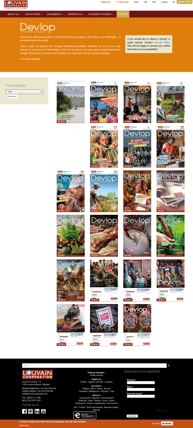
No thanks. (167, 423)
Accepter (155, 423)
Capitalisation (100, 403)
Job (145, 2)
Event (136, 2)
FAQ (154, 2)
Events (111, 401)
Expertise (96, 398)
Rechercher (11, 96)
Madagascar (94, 391)
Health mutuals (96, 375)
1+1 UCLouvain (122, 2)
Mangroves (105, 2)
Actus (105, 401)
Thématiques (16, 86)
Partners (97, 401)
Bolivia (100, 388)
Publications (80, 403)
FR (173, 2)
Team (90, 401)
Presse (90, 403)
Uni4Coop (82, 401)
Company (108, 382)
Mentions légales (111, 407)
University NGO (107, 398)
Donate (123, 14)
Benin (93, 388)
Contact (164, 2)
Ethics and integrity (95, 407)
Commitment (84, 398)
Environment (112, 403)
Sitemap (96, 410)
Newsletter (184, 2)
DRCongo (105, 391)
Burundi (107, 388)
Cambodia (83, 391)
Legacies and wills (95, 382)
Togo (112, 391)
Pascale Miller (162, 42)
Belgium (86, 388)
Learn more (24, 425)
